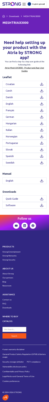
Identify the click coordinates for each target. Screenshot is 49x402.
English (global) (36, 4)
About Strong (8, 273)
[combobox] (36, 4)
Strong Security (8, 260)
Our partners (7, 278)
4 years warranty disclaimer (13, 349)
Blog (4, 282)
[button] (23, 4)
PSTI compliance (34, 362)
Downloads (7, 308)
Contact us (7, 300)
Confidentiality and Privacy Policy (16, 371)
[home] (11, 4)
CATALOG (7, 321)
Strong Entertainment (11, 252)
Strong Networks (9, 256)
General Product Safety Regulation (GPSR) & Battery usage (24, 355)
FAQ (4, 303)
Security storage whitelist (13, 362)
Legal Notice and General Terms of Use (18, 376)
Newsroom (6, 286)
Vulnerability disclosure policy (14, 367)
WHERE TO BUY (10, 316)
